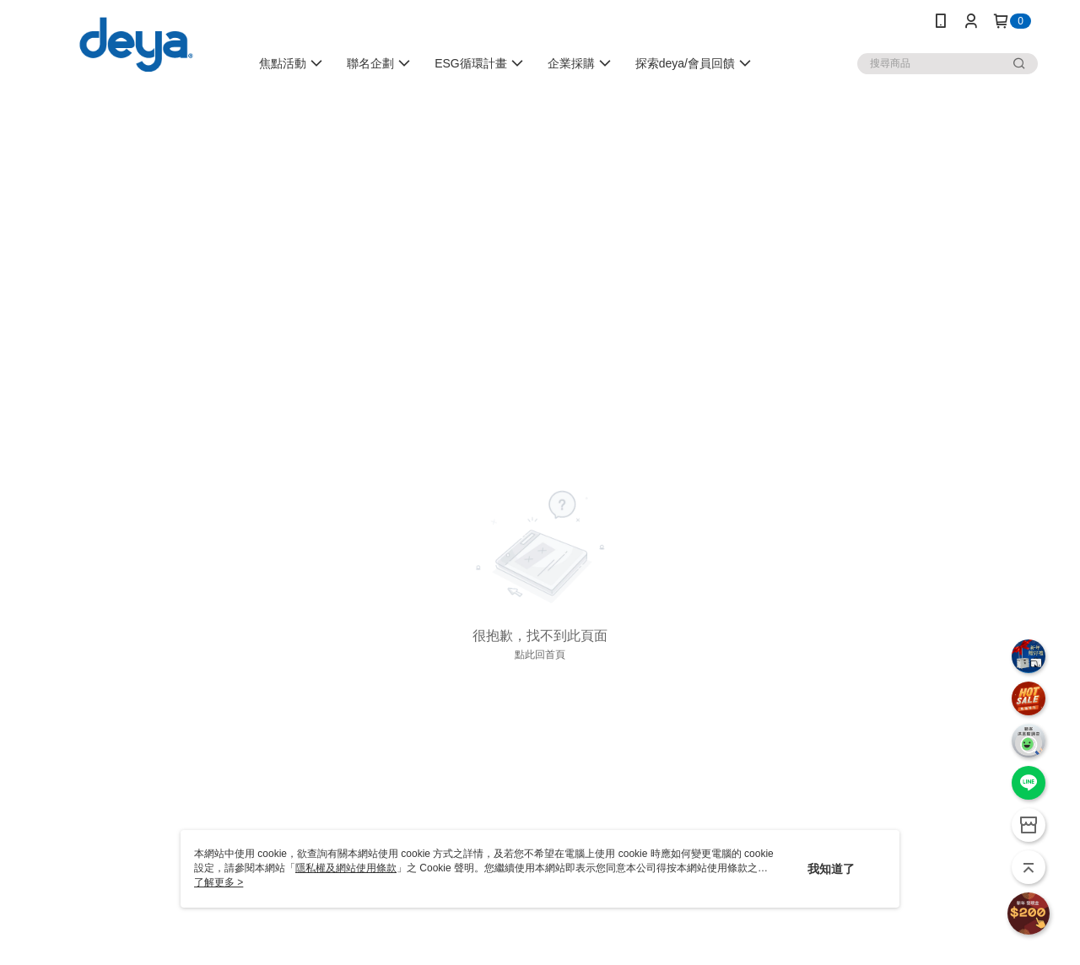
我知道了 (831, 869)
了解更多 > (218, 882)
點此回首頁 (540, 654)
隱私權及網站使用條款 (346, 868)
